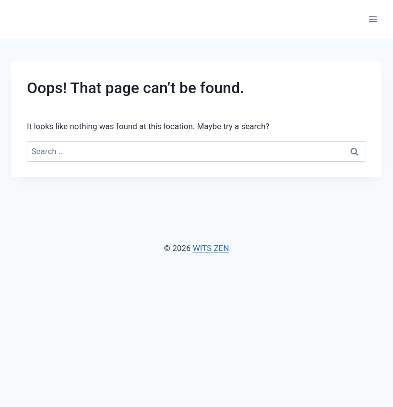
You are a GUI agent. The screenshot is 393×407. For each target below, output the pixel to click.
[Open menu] (372, 19)
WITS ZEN (211, 248)
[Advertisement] (196, 327)
